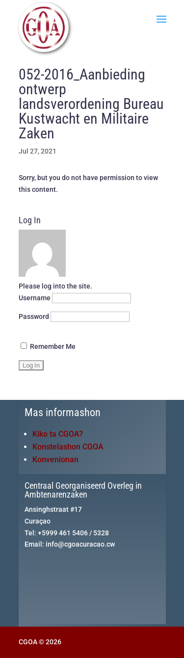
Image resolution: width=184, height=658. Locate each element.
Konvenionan (55, 459)
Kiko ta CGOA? (57, 434)
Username (35, 298)
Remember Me (48, 346)
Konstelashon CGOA (68, 446)
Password (34, 316)
